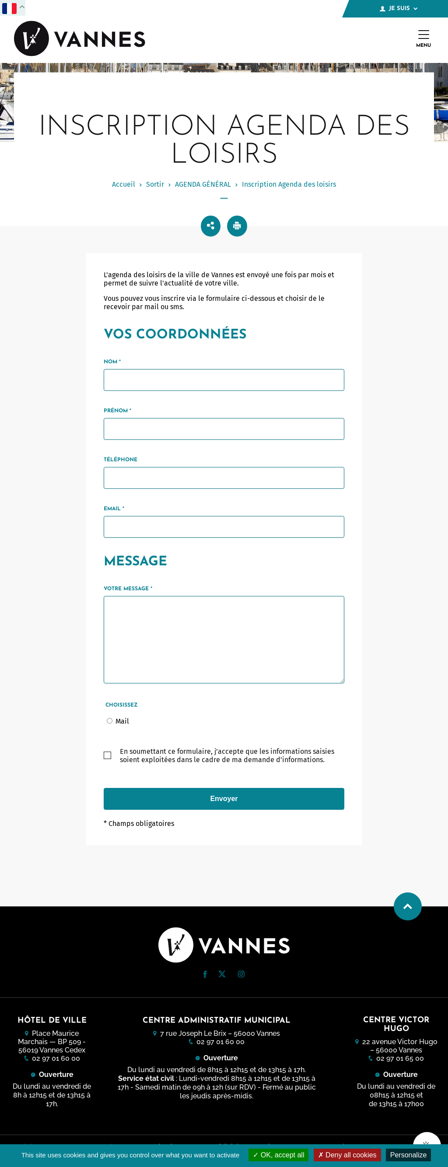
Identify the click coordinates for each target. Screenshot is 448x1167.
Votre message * (128, 589)
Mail (122, 721)
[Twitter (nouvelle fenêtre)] (222, 974)
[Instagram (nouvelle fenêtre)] (241, 975)
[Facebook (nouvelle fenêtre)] (205, 975)
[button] (205, 974)
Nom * (112, 362)
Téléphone (120, 460)
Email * (114, 509)
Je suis (398, 8)
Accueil (123, 184)
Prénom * (117, 411)
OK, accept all (278, 1155)
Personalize (408, 1155)
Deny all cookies (347, 1155)
